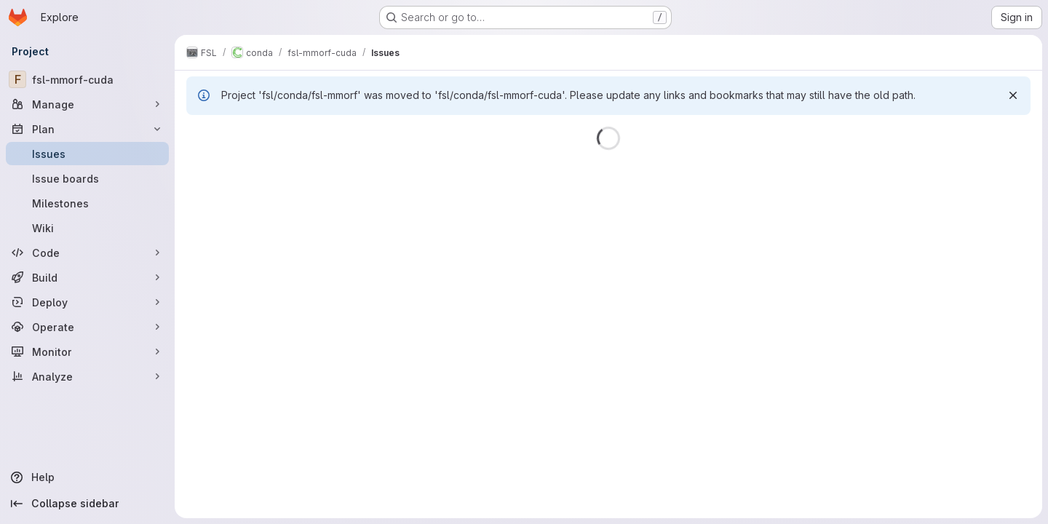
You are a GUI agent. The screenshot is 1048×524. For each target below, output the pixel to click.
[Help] (87, 477)
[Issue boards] (87, 178)
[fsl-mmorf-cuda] (87, 79)
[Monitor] (87, 351)
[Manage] (87, 104)
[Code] (87, 252)
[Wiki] (87, 227)
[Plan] (87, 128)
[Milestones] (87, 203)
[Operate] (87, 326)
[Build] (87, 277)
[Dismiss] (1013, 95)
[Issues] (87, 153)
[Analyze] (87, 376)
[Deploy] (87, 302)
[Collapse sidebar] (87, 503)
